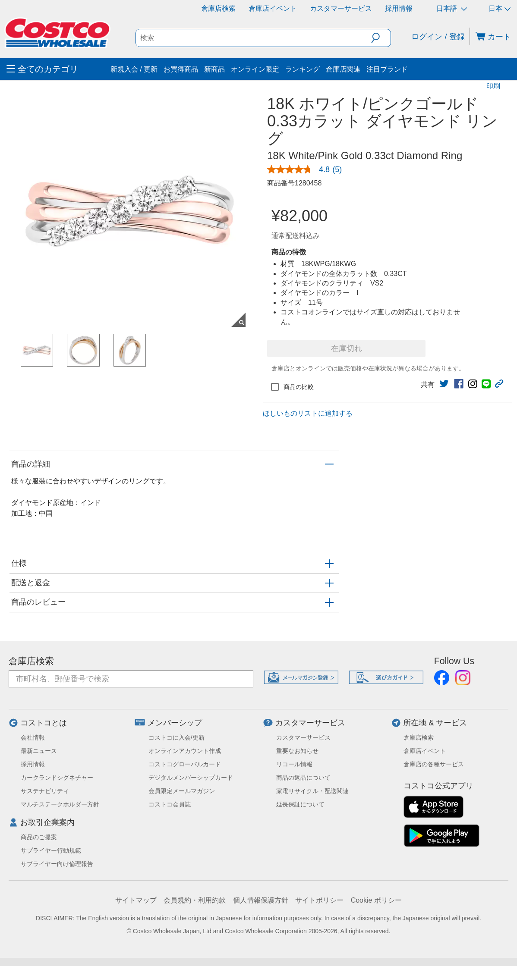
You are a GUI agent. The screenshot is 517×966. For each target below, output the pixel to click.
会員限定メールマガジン (181, 790)
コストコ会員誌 (169, 804)
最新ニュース (39, 750)
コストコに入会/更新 (176, 737)
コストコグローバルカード (184, 764)
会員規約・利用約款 (195, 900)
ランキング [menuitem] (302, 69)
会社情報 (33, 737)
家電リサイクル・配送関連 (312, 790)
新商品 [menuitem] (214, 69)
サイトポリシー (319, 900)
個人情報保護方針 (260, 900)
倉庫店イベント (273, 8)
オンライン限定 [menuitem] (255, 69)
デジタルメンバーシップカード (190, 777)
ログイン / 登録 (437, 36)
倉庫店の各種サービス (434, 764)
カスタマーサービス (341, 8)
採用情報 (399, 8)
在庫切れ (346, 348)
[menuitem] (57, 69)
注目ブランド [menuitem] (387, 69)
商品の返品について (303, 777)
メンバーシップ (175, 722)
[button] (381, 38)
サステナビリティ (45, 790)
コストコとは (43, 722)
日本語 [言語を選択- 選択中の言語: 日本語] (451, 8)
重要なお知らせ (297, 750)
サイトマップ (136, 900)
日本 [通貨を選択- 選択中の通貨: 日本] (500, 8)
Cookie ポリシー (376, 900)
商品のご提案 (39, 837)
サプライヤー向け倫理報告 (57, 863)
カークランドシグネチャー (57, 777)
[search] (253, 38)
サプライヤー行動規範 (51, 850)
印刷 (493, 86)
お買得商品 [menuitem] (181, 69)
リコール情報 (294, 764)
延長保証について (300, 804)
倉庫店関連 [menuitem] (343, 69)
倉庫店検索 (218, 8)
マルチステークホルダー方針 (60, 804)
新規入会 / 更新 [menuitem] (134, 69)
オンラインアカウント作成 (184, 750)
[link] (308, 169)
